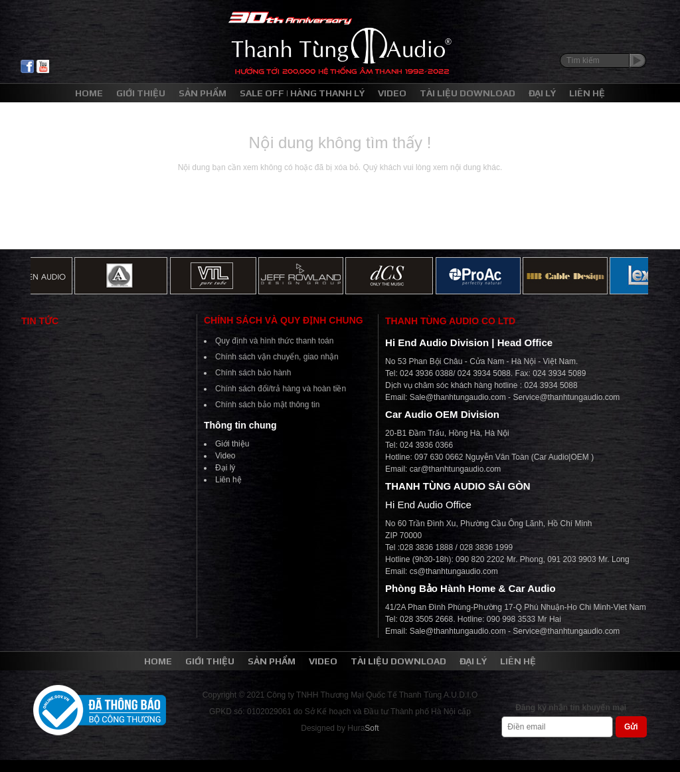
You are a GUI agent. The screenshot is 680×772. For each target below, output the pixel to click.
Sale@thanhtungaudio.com (458, 397)
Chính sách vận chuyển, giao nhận (277, 356)
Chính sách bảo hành (253, 372)
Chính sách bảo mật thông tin (267, 404)
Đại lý (225, 467)
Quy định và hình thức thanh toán (274, 340)
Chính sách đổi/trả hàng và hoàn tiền (280, 388)
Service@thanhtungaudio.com (566, 397)
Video (225, 455)
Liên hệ (228, 479)
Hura (363, 728)
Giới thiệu (232, 443)
